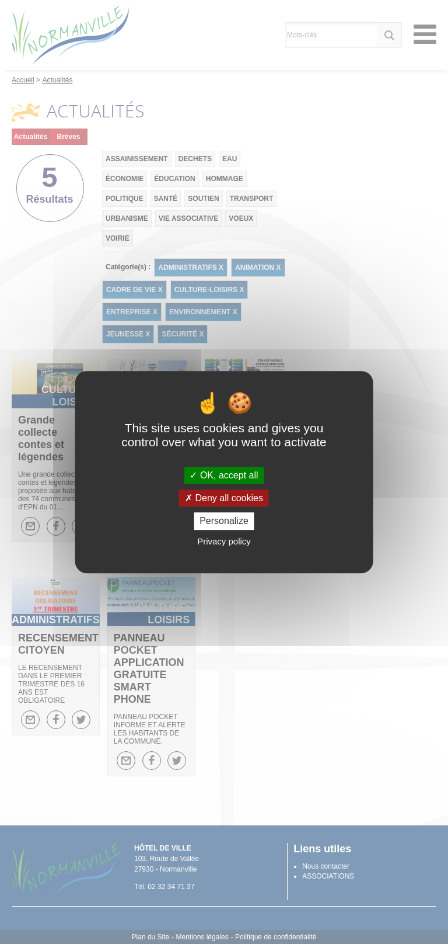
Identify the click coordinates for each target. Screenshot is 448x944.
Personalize (224, 521)
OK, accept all (224, 475)
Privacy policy (224, 541)
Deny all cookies (224, 498)
